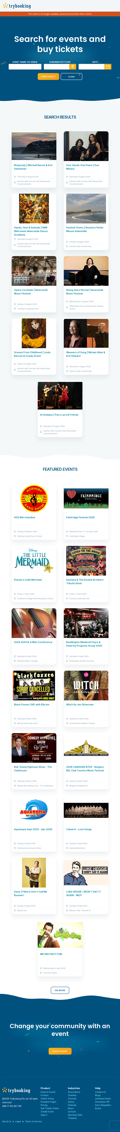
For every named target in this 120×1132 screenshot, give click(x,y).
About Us (6, 1121)
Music (71, 1108)
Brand (98, 1108)
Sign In (44, 1115)
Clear (71, 76)
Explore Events (48, 1092)
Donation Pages (48, 1102)
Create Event (60, 1051)
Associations (74, 1092)
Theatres (72, 1118)
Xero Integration (103, 1105)
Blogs (98, 1095)
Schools (72, 1111)
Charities (72, 1095)
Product (44, 1095)
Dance (71, 1102)
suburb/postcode (60, 62)
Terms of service (33, 1121)
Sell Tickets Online (50, 1108)
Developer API (102, 1102)
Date (95, 62)
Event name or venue (25, 62)
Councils (72, 1098)
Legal (18, 1121)
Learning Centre (103, 1098)
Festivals (72, 1105)
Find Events (48, 76)
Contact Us (100, 1092)
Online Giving (47, 1098)
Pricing (44, 1105)
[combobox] (60, 67)
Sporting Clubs (75, 1115)
